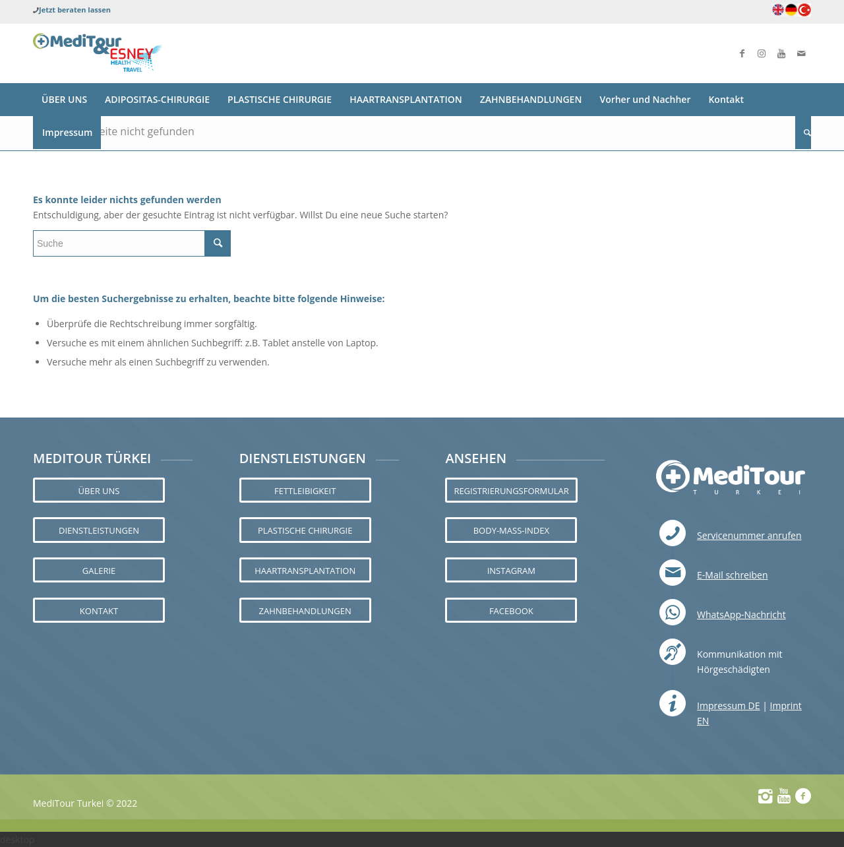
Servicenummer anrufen (749, 535)
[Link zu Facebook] (742, 53)
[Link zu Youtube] (781, 53)
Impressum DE (728, 705)
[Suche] (803, 132)
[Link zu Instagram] (761, 53)
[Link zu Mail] (801, 53)
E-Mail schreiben (732, 575)
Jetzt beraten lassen (75, 10)
